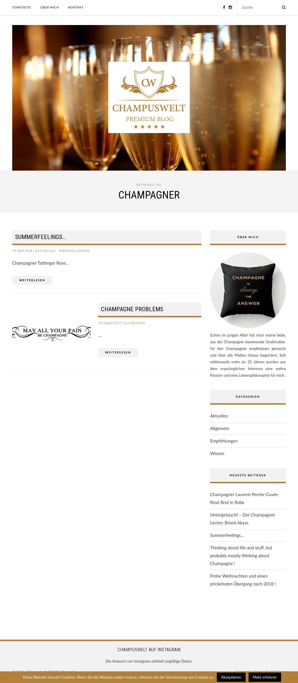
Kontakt (76, 7)
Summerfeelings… (40, 236)
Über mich (49, 7)
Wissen (217, 453)
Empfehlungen (74, 250)
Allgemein (134, 323)
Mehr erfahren (265, 677)
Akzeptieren (231, 677)
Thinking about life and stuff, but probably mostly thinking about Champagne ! (241, 555)
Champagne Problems (132, 309)
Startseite (21, 7)
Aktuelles (45, 250)
